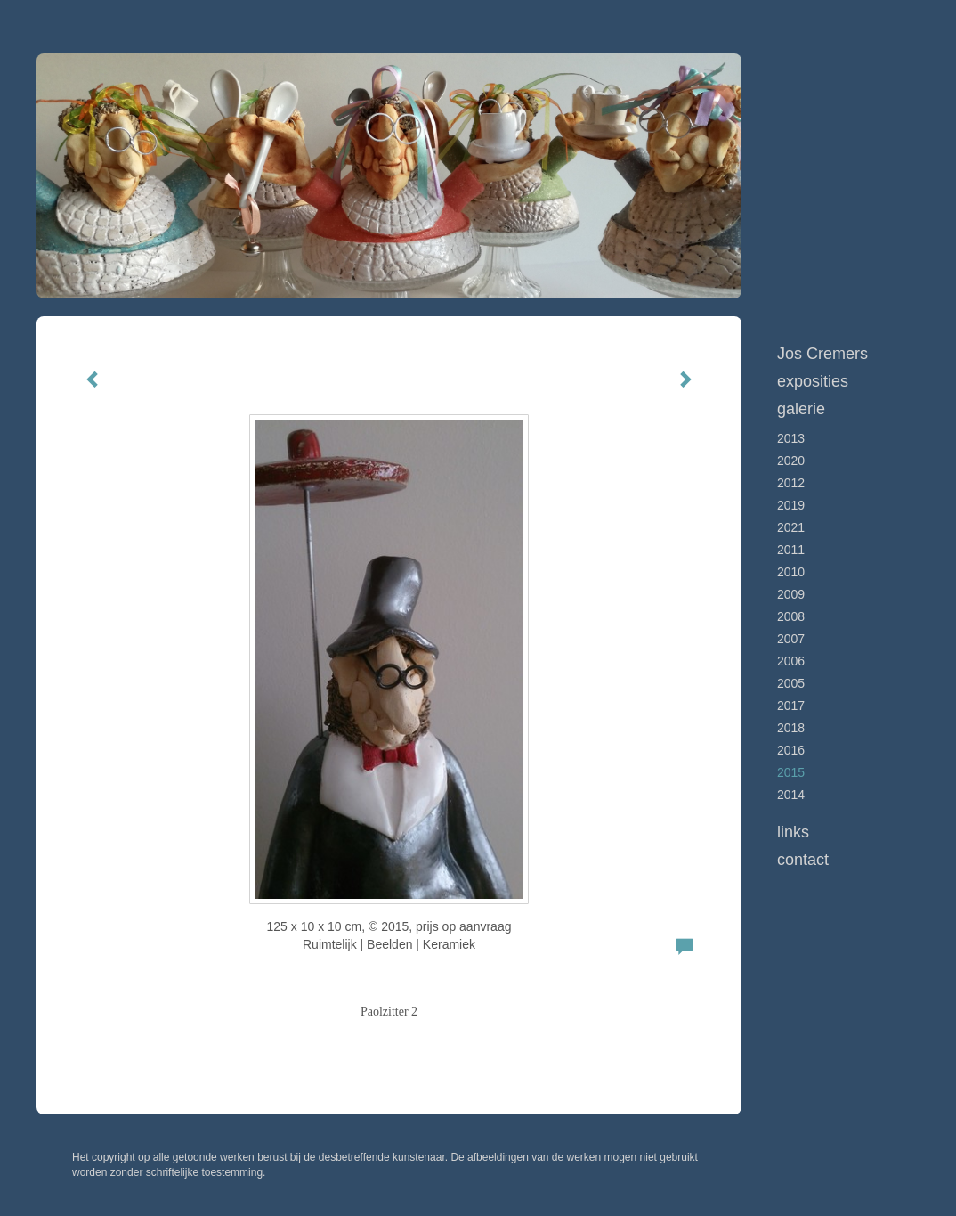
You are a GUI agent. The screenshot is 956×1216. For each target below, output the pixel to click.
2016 (791, 750)
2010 (791, 572)
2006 (791, 661)
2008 (791, 616)
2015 (791, 772)
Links (793, 832)
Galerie (801, 409)
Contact (803, 860)
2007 (791, 639)
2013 (791, 438)
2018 (791, 728)
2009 (791, 594)
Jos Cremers (822, 354)
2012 (791, 483)
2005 (791, 683)
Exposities (812, 381)
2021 (791, 527)
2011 (791, 550)
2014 (791, 795)
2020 (791, 460)
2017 (791, 705)
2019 (791, 505)
